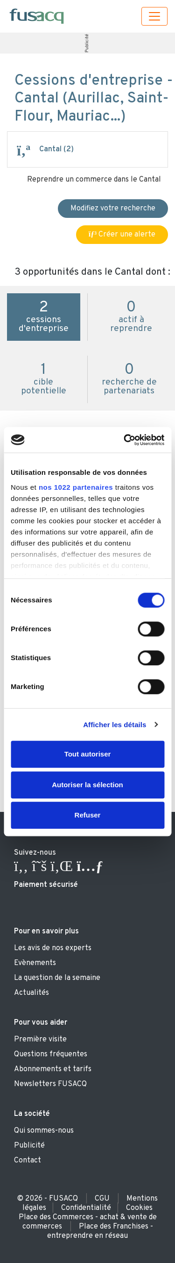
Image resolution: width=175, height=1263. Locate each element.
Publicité (87, 43)
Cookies (139, 1208)
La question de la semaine (57, 978)
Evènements (35, 963)
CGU (102, 1198)
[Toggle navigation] (154, 16)
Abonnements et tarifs (52, 1069)
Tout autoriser (87, 754)
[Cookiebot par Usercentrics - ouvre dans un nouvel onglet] (124, 440)
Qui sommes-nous (44, 1130)
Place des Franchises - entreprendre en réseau (100, 1231)
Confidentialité (86, 1208)
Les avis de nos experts (52, 948)
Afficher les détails (114, 725)
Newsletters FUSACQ (50, 1084)
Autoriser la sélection (87, 785)
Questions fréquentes (50, 1054)
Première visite (40, 1039)
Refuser (88, 815)
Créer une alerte (122, 234)
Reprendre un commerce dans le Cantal (94, 179)
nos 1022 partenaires (76, 487)
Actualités (31, 993)
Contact (27, 1160)
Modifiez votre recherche (112, 208)
